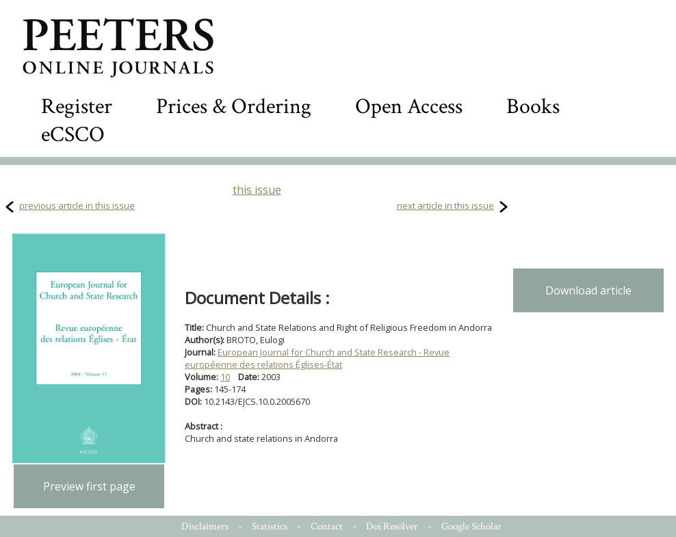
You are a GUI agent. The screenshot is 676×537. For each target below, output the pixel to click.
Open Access (409, 106)
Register (76, 106)
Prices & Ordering (233, 106)
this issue (257, 189)
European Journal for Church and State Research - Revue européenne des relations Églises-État (317, 358)
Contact (327, 526)
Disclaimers (205, 526)
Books (533, 106)
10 (225, 377)
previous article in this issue (77, 205)
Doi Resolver (392, 526)
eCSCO (73, 135)
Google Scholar (471, 526)
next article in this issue (445, 205)
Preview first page (89, 486)
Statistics (269, 526)
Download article (588, 290)
